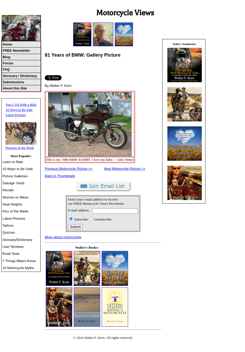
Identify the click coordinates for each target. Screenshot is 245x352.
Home (7, 44)
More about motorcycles (63, 237)
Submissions (13, 82)
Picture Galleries (15, 176)
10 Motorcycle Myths (18, 268)
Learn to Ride (12, 162)
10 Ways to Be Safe (19, 110)
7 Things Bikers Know (19, 261)
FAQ (6, 69)
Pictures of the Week (19, 148)
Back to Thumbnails (60, 176)
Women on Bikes (15, 197)
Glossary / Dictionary (20, 76)
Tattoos (7, 225)
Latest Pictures (16, 115)
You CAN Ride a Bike (21, 104)
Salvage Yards (13, 183)
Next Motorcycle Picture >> (124, 169)
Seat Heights (12, 204)
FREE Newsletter (16, 50)
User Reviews (13, 247)
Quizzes (8, 232)
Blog (6, 57)
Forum (8, 63)
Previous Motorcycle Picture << (68, 169)
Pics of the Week (15, 211)
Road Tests (10, 254)
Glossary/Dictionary (17, 240)
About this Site (15, 88)
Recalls (8, 190)
